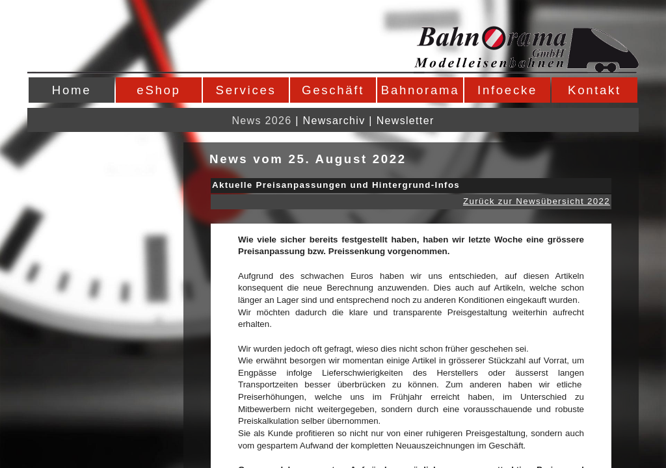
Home (71, 90)
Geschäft (333, 90)
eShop (158, 90)
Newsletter (405, 120)
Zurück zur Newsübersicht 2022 (536, 201)
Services (246, 90)
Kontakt (594, 90)
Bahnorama (420, 90)
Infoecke (507, 90)
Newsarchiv (334, 120)
